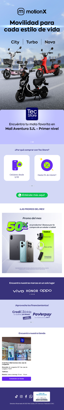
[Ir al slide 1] (31, 142)
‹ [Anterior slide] (3, 72)
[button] (30, 186)
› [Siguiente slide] (60, 72)
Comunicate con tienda (16, 379)
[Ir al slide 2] (32, 142)
